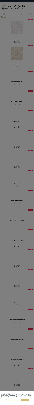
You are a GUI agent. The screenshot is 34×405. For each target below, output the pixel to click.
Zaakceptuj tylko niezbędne (9, 399)
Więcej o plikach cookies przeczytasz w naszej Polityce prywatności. (11, 397)
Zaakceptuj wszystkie (25, 399)
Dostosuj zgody (18, 399)
